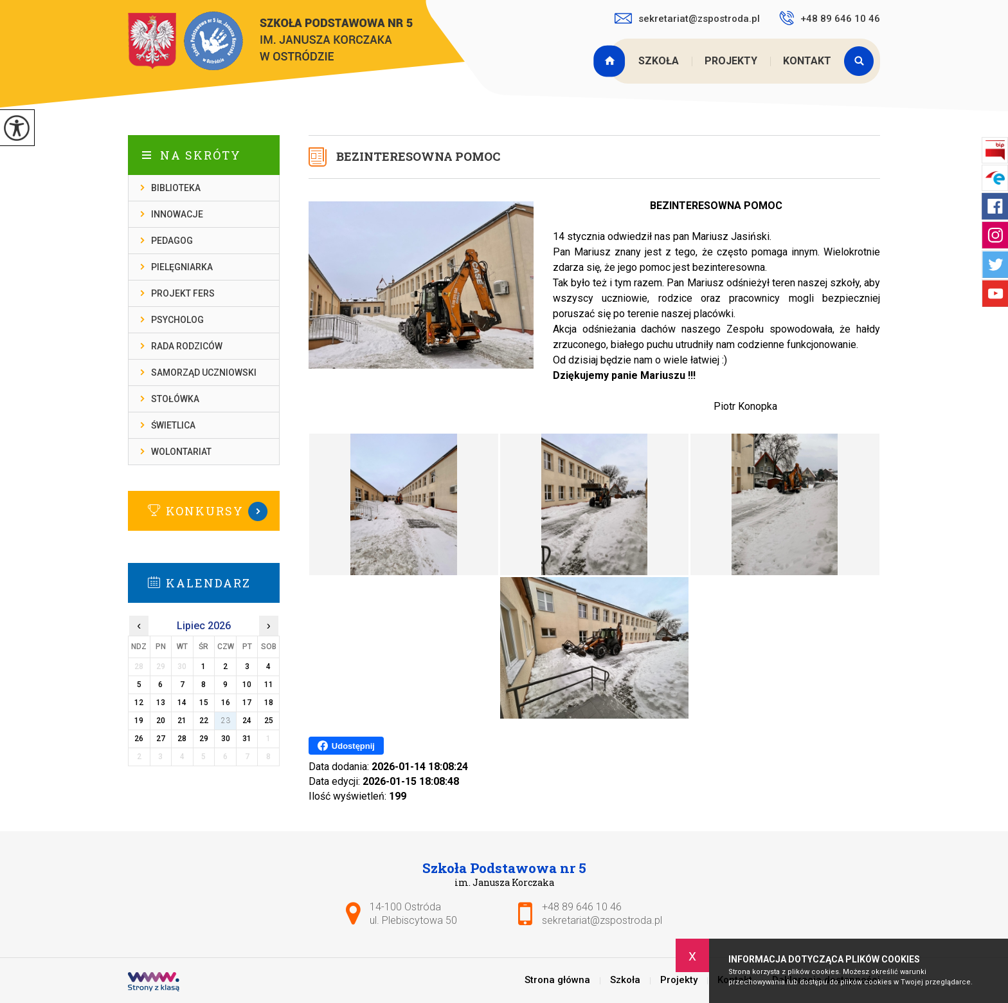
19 (138, 720)
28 (181, 738)
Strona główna (611, 61)
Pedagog (172, 240)
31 (246, 738)
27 (160, 738)
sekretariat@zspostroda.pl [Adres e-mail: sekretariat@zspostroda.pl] (602, 920)
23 (225, 720)
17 (246, 702)
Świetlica (173, 425)
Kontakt (807, 61)
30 (225, 738)
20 (160, 720)
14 (181, 702)
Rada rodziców (186, 346)
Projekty (731, 61)
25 (268, 720)
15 (203, 702)
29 (203, 738)
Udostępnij (346, 746)
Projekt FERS (183, 293)
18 (268, 702)
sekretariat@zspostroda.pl (687, 18)
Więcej (204, 511)
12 (138, 702)
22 (203, 720)
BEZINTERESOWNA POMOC (418, 156)
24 (246, 720)
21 (181, 720)
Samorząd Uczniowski (203, 372)
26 (138, 738)
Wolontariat (181, 451)
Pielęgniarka (182, 267)
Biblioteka (176, 188)
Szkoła (658, 61)
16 (225, 702)
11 (268, 684)
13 (160, 702)
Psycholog (177, 320)
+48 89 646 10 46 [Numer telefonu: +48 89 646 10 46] (582, 907)
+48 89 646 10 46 (829, 18)
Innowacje (177, 214)
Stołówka (175, 399)
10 (246, 684)
